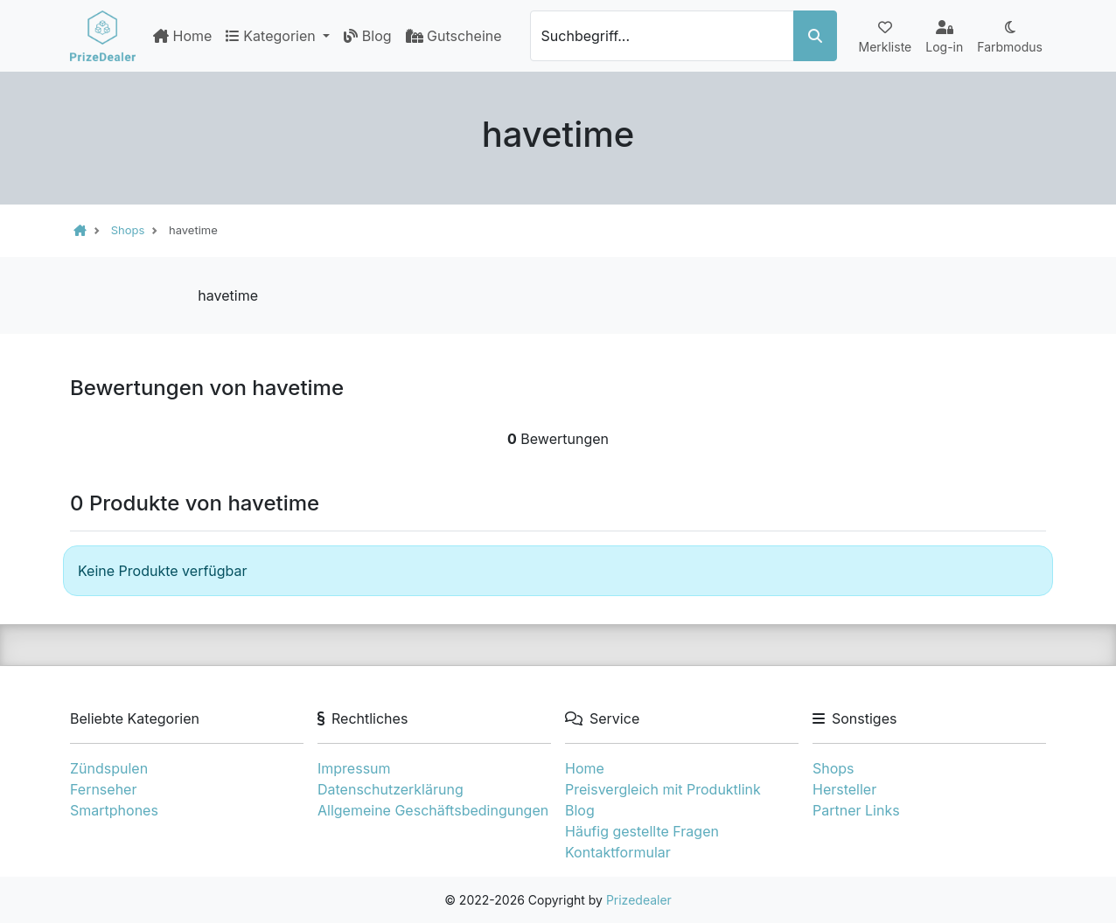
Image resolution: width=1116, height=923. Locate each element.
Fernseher (103, 789)
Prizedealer (639, 899)
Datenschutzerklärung (390, 789)
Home (182, 36)
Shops (833, 768)
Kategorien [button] (272, 36)
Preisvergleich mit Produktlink (663, 789)
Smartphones (114, 810)
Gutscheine (454, 36)
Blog (367, 36)
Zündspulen (109, 768)
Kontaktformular (618, 852)
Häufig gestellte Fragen (642, 831)
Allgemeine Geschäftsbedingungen (432, 810)
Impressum (354, 768)
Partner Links (856, 810)
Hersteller (844, 789)
